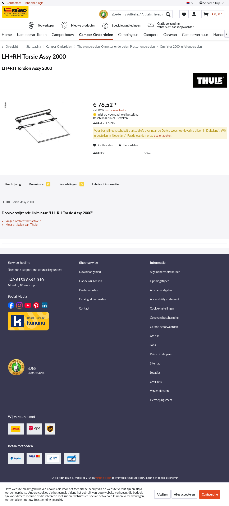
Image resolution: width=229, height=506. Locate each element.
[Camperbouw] (63, 35)
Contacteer (14, 3)
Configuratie (210, 494)
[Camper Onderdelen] (96, 35)
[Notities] (184, 14)
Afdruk (154, 336)
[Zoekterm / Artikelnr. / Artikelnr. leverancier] (141, 14)
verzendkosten (103, 477)
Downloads (39, 184)
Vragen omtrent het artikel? (21, 221)
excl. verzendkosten (116, 110)
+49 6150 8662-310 (26, 279)
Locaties (155, 372)
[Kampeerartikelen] (32, 35)
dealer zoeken (162, 135)
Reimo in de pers (160, 354)
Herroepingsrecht (161, 400)
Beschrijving (13, 184)
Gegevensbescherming (164, 317)
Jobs (153, 345)
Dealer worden (88, 290)
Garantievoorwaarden (164, 327)
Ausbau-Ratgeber (161, 290)
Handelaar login (33, 3)
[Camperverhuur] (195, 35)
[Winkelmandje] (212, 14)
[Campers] (150, 35)
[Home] (7, 35)
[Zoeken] (168, 14)
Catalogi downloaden (92, 299)
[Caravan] (170, 35)
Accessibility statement (164, 299)
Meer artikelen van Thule (19, 224)
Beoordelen (128, 145)
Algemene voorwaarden (165, 272)
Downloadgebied (90, 272)
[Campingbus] (128, 35)
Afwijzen (162, 494)
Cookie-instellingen (162, 308)
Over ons (156, 382)
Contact (84, 308)
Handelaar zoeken (90, 281)
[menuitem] (141, 14)
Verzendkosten (159, 391)
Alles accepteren (184, 494)
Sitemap (155, 363)
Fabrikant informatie (105, 184)
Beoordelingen (71, 184)
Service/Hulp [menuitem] (210, 3)
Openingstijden (159, 281)
